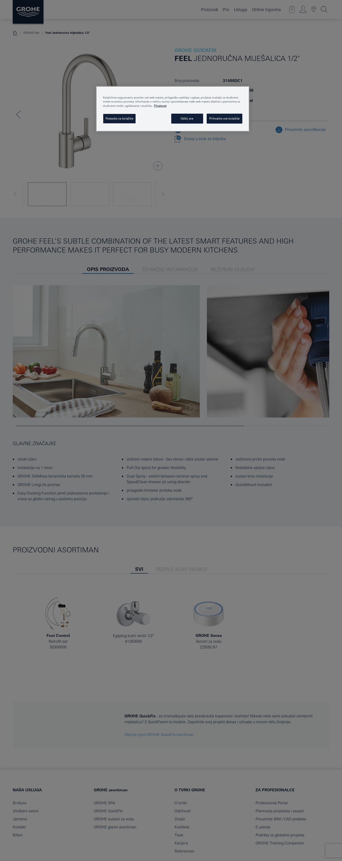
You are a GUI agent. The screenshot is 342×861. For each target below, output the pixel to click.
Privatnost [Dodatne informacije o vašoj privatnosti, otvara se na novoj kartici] (160, 105)
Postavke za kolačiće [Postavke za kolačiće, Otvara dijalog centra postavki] (119, 118)
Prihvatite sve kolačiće (224, 118)
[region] (172, 108)
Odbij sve (187, 118)
